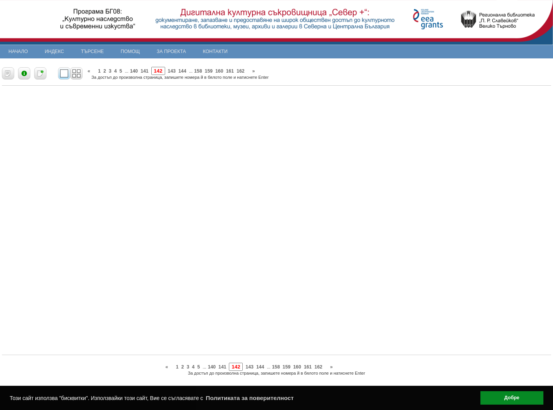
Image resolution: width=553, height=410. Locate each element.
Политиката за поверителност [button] (250, 398)
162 (241, 71)
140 (134, 71)
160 (219, 71)
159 (209, 71)
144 (182, 71)
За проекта (171, 51)
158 (198, 71)
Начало (18, 51)
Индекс (54, 51)
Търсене (92, 51)
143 (172, 71)
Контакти (215, 51)
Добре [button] (511, 397)
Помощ (130, 51)
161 (230, 71)
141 (145, 71)
